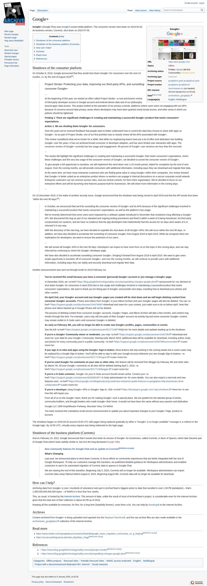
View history (154, 10)
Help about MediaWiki (13, 41)
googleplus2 (184, 85)
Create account (191, 3)
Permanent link (10, 63)
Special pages (10, 56)
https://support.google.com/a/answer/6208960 (74, 377)
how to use (157, 95)
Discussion (42, 10)
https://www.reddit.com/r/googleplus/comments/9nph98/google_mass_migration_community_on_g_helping (89, 533)
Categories (38, 561)
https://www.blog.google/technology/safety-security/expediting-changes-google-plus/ (84, 553)
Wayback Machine (114, 517)
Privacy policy (38, 582)
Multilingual (181, 99)
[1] (72, 76)
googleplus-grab (176, 81)
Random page (10, 38)
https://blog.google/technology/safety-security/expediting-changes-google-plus (116, 281)
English (172, 99)
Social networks (100, 564)
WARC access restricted (118, 561)
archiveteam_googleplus (180, 96)
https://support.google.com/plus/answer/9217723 (90, 329)
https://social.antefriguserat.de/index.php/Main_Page (62, 537)
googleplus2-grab (191, 81)
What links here (11, 50)
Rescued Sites (71, 561)
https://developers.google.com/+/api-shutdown (145, 389)
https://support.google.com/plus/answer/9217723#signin (79, 357)
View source (141, 10)
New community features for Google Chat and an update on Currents (82, 449)
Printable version (11, 59)
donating (153, 504)
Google (65, 27)
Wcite (124, 448)
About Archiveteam (53, 582)
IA (120, 448)
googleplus (173, 85)
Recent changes (11, 34)
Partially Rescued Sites (92, 561)
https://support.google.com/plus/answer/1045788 (75, 304)
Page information (11, 66)
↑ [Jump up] (40, 550)
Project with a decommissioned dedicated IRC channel (62, 564)
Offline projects (53, 561)
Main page (8, 31)
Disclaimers (69, 582)
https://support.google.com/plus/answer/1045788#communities (146, 341)
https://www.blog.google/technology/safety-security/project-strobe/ (74, 550)
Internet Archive (72, 496)
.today (130, 448)
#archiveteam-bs (176, 88)
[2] (58, 198)
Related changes (11, 53)
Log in (201, 3)
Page (32, 10)
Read (130, 10)
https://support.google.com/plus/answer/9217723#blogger (79, 369)
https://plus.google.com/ (179, 62)
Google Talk (113, 442)
